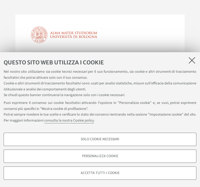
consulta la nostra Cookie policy (69, 120)
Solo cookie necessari (100, 139)
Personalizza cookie (100, 156)
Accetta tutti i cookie (100, 173)
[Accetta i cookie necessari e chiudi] (192, 60)
